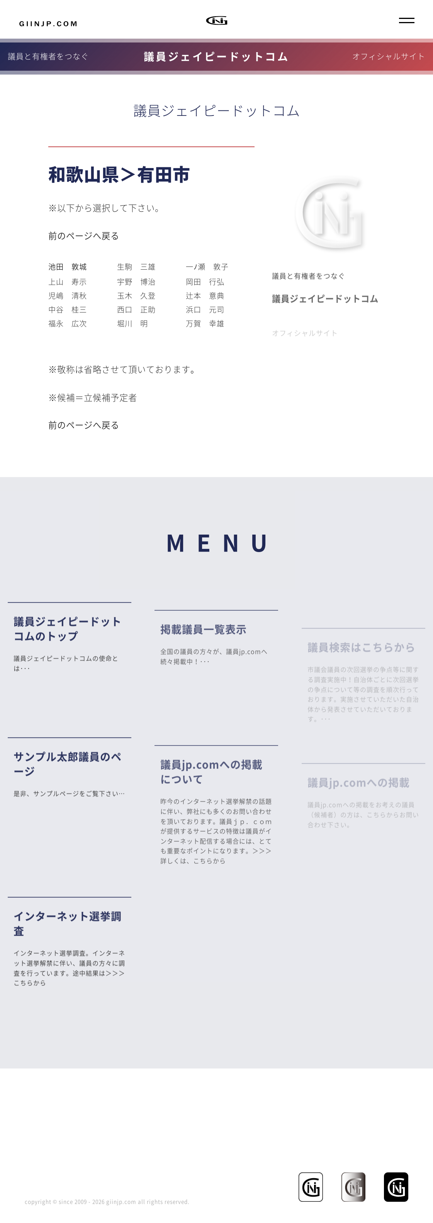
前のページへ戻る (83, 235)
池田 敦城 (67, 266)
